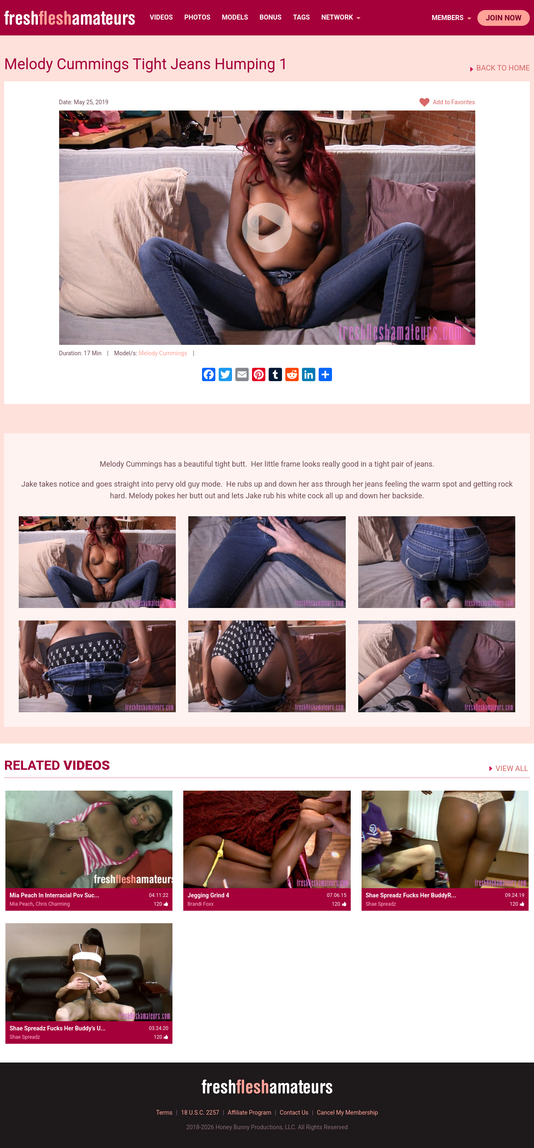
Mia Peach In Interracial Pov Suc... (55, 895)
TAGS (301, 17)
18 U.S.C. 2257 (200, 1112)
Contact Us (294, 1112)
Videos (161, 17)
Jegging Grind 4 (208, 895)
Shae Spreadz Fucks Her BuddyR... (411, 895)
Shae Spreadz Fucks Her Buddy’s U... (58, 1028)
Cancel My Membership (347, 1112)
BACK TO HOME (503, 68)
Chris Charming (52, 904)
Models (235, 17)
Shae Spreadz (381, 904)
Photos (197, 17)
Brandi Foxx (200, 904)
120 (208, 353)
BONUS (271, 17)
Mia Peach (21, 904)
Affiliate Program (250, 1112)
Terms (164, 1112)
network (340, 17)
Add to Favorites (447, 102)
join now (504, 17)
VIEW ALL (512, 768)
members (451, 18)
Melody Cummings (163, 353)
